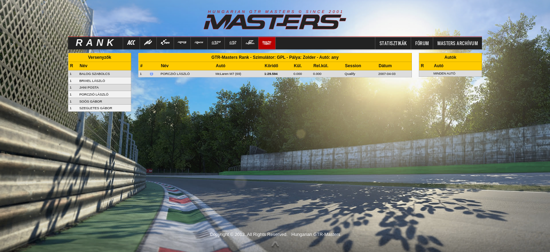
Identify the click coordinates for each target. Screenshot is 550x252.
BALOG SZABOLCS (94, 74)
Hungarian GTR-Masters (315, 234)
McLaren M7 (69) (228, 74)
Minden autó (445, 73)
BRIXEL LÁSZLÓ (92, 81)
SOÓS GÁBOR (90, 101)
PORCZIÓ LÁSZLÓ (93, 94)
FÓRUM (422, 43)
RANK (96, 42)
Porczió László (175, 74)
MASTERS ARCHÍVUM (457, 43)
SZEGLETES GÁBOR (95, 108)
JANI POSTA (89, 87)
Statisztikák (393, 43)
